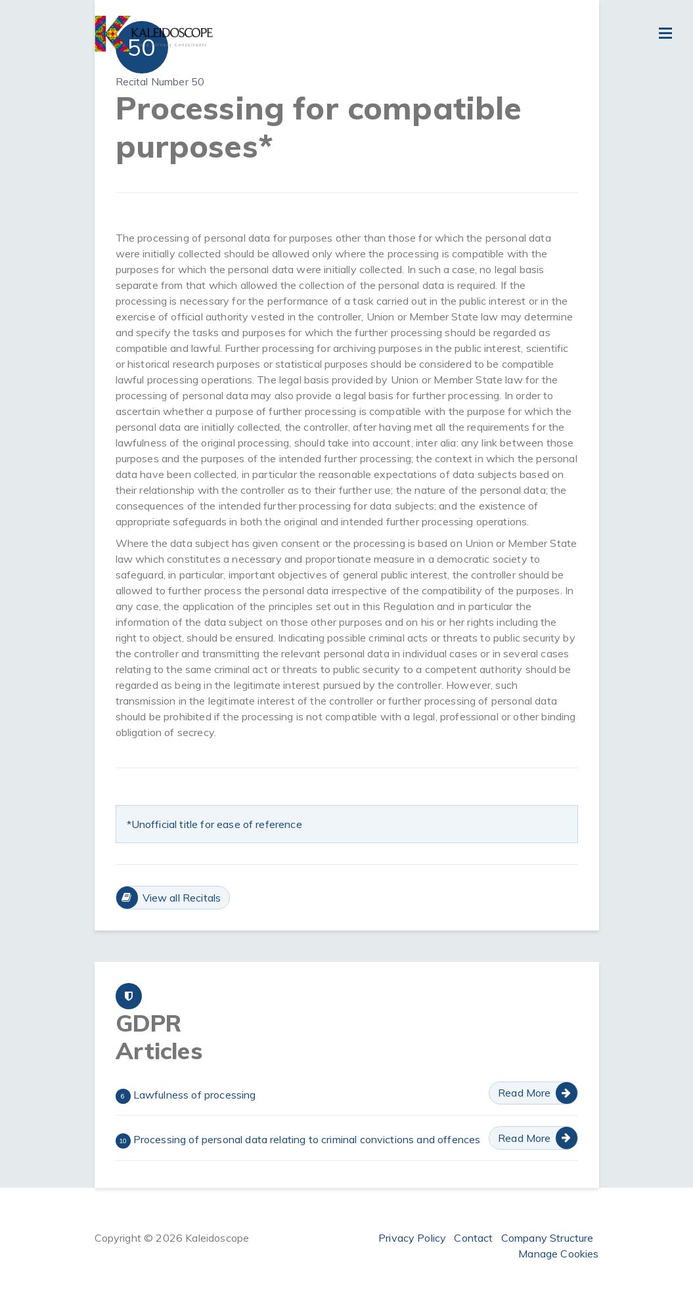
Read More (524, 1092)
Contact (473, 1237)
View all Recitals (182, 897)
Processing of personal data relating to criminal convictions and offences (298, 1140)
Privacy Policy (412, 1237)
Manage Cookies (558, 1253)
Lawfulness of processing (186, 1096)
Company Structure (547, 1237)
